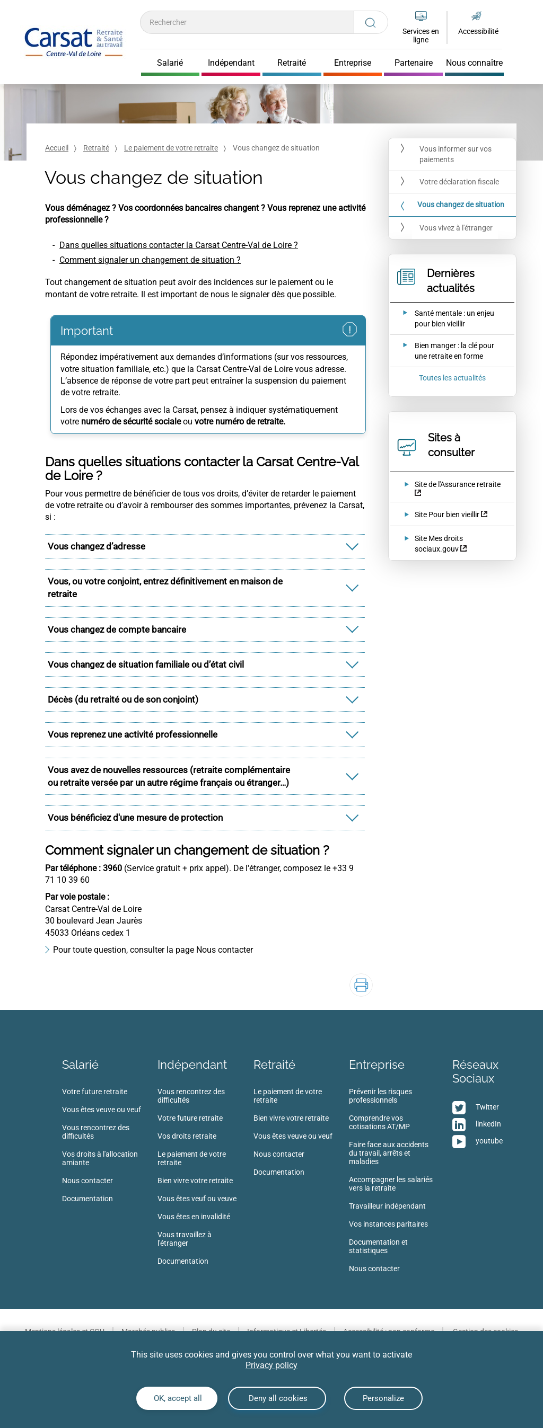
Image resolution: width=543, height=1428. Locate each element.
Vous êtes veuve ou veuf (101, 1109)
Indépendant (192, 1064)
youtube (489, 1141)
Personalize (383, 1398)
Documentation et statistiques (378, 1246)
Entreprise (377, 1064)
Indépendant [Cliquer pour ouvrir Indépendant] (231, 63)
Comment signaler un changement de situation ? (150, 260)
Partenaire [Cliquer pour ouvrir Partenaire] (414, 63)
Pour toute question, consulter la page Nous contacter (153, 950)
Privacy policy (271, 1365)
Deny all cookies (277, 1398)
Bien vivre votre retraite (195, 1180)
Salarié (80, 1064)
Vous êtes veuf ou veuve (197, 1198)
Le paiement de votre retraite (171, 148)
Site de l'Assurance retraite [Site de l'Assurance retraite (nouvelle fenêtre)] (458, 484)
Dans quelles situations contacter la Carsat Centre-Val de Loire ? (178, 245)
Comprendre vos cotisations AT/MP (379, 1122)
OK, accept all (177, 1398)
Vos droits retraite (186, 1136)
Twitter (487, 1107)
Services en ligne (420, 35)
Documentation (87, 1198)
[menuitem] (109, 1148)
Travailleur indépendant (387, 1206)
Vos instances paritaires (388, 1224)
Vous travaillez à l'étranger (184, 1238)
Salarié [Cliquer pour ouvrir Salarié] (170, 63)
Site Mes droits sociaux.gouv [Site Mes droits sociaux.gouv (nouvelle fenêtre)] (439, 543)
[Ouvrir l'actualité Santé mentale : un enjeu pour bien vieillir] (445, 318)
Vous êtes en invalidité (193, 1216)
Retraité (96, 148)
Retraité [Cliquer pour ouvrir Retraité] (291, 63)
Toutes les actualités (452, 378)
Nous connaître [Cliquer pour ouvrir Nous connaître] (474, 63)
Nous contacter (87, 1180)
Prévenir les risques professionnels (380, 1095)
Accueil (56, 148)
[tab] (205, 546)
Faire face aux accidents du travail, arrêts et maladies (388, 1153)
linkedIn (488, 1124)
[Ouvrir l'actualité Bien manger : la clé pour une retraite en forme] (445, 350)
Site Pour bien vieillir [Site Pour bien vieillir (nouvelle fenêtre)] (447, 514)
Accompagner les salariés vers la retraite (391, 1183)
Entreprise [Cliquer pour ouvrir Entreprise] (352, 63)
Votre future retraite (94, 1091)
